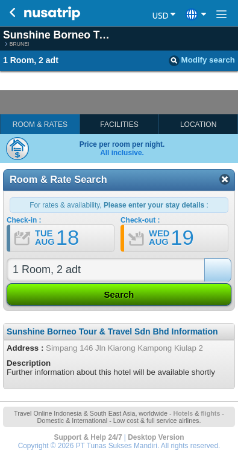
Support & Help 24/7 (88, 437)
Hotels (183, 413)
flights (210, 413)
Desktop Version (156, 437)
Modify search (202, 60)
